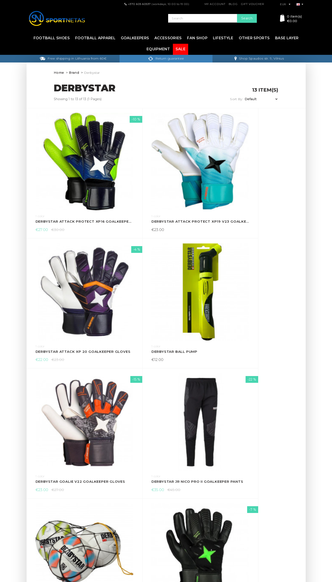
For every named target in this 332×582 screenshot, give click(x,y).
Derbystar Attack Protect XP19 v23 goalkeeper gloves (131, 175)
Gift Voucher (252, 4)
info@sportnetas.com (46, 552)
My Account (215, 4)
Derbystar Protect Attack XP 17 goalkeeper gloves (61, 343)
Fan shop (197, 38)
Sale (180, 49)
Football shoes (52, 38)
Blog (233, 4)
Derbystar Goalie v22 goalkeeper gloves (61, 259)
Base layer (286, 38)
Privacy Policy (109, 531)
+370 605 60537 (139, 4)
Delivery (105, 509)
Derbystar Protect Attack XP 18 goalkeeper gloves (131, 343)
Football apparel (95, 38)
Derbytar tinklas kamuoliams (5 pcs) (61, 426)
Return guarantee (166, 58)
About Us (106, 538)
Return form (178, 531)
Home (59, 73)
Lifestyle (223, 38)
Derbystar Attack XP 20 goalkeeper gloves (201, 175)
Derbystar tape (192, 343)
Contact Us (177, 516)
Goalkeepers (135, 38)
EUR (285, 4)
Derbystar (92, 73)
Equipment (158, 49)
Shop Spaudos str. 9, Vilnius (259, 58)
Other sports (254, 38)
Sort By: (236, 99)
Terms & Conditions (114, 524)
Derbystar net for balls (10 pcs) (201, 259)
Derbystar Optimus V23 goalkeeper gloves (270, 259)
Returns (105, 516)
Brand (74, 73)
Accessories (168, 38)
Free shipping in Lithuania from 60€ (72, 58)
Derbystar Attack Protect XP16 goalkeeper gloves (61, 175)
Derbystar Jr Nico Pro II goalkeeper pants (131, 259)
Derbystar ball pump (268, 175)
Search (247, 18)
